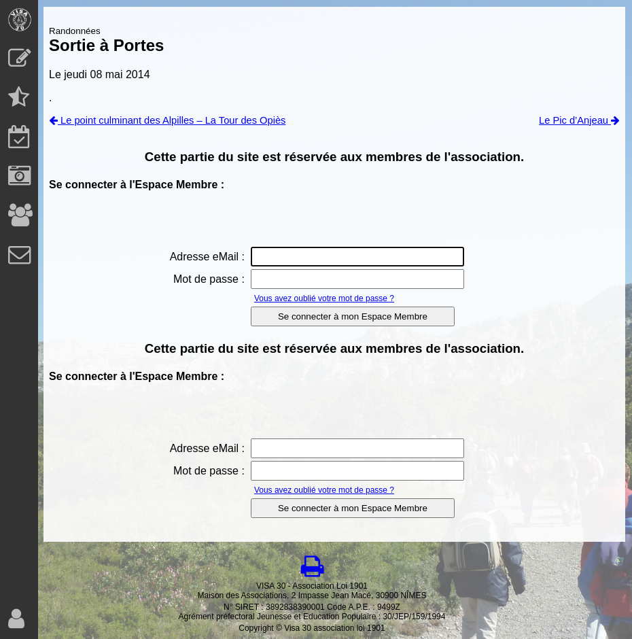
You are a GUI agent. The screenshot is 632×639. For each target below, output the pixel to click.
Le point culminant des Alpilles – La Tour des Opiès (167, 120)
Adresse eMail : (207, 256)
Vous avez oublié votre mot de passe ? (324, 298)
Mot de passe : (209, 279)
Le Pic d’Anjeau (579, 120)
